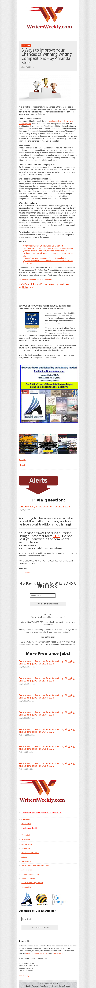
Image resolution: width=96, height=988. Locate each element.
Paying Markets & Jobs (30, 874)
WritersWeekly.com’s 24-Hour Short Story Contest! (43, 246)
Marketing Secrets (28, 878)
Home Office (26, 861)
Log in (28, 986)
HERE (56, 536)
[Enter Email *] (43, 595)
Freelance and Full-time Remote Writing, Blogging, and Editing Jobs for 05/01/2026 (47, 713)
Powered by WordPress (40, 986)
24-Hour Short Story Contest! (32, 883)
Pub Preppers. (58, 953)
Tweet (22, 465)
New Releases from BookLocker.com (35, 866)
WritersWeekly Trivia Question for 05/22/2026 (44, 506)
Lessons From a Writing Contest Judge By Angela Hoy (44, 258)
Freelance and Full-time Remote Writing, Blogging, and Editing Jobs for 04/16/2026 (47, 730)
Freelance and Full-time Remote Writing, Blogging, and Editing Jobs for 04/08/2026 (47, 747)
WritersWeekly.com (51, 983)
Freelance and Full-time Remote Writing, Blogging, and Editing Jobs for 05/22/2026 (47, 662)
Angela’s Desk (26, 844)
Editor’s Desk (26, 848)
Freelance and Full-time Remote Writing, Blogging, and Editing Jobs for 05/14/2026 (47, 679)
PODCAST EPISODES (30, 853)
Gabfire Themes (64, 986)
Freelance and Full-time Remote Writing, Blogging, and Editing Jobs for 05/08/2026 (47, 696)
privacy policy (24, 976)
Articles (26, 45)
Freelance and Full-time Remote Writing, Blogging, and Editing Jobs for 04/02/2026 (47, 764)
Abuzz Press (44, 953)
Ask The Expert (27, 870)
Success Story (26, 887)
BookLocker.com (32, 953)
